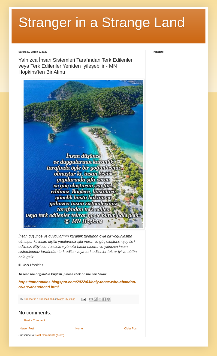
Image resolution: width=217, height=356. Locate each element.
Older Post (130, 328)
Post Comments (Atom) (49, 335)
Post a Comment (34, 320)
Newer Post (27, 328)
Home (79, 328)
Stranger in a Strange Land (101, 22)
